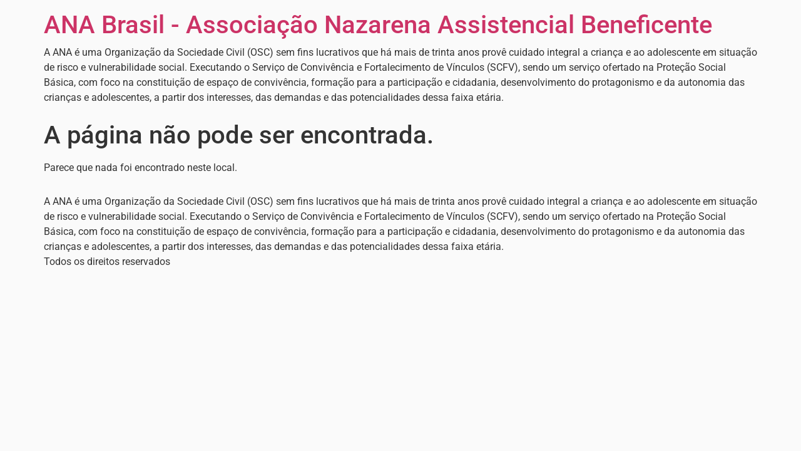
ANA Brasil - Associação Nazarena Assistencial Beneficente (378, 24)
